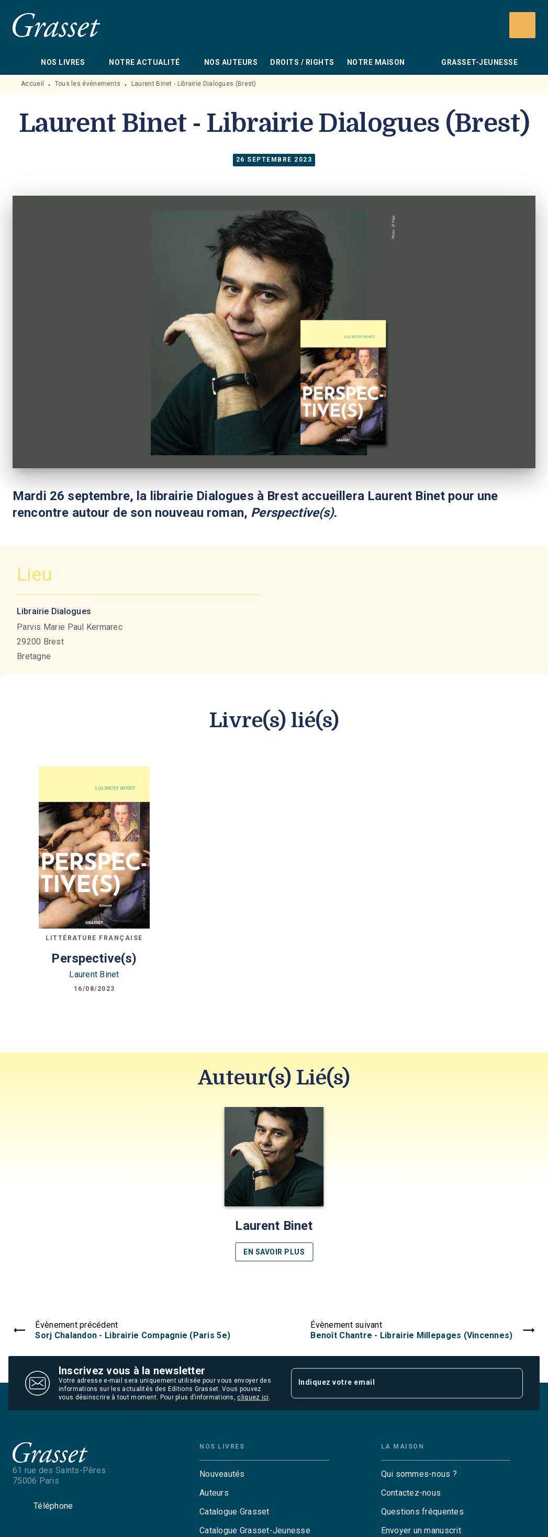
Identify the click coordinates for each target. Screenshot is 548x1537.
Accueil (32, 83)
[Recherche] (522, 25)
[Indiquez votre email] (394, 1383)
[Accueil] (56, 25)
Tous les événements (88, 83)
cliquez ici (253, 1397)
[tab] (24, 62)
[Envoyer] (510, 1383)
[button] (274, 1184)
